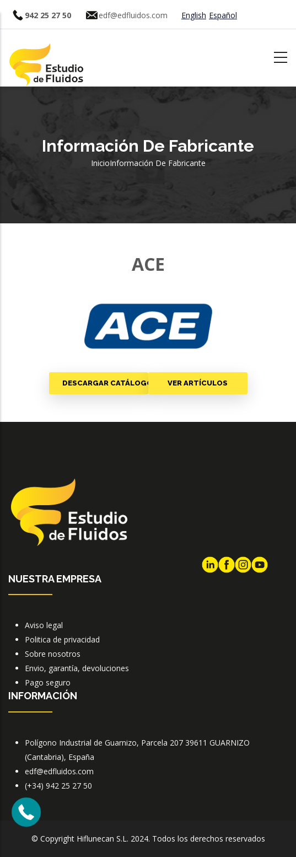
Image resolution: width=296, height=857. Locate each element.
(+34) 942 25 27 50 (58, 785)
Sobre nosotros (52, 654)
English (193, 15)
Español (223, 15)
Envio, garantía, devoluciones (77, 668)
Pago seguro (48, 682)
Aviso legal (44, 625)
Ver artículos (198, 383)
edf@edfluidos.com (133, 15)
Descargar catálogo (105, 383)
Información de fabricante (158, 163)
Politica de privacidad (62, 639)
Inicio (100, 163)
